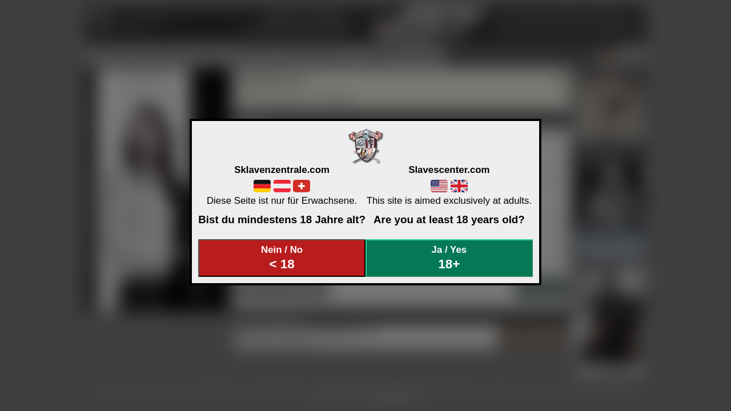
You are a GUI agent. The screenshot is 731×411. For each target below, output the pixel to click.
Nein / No (282, 257)
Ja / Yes (449, 257)
